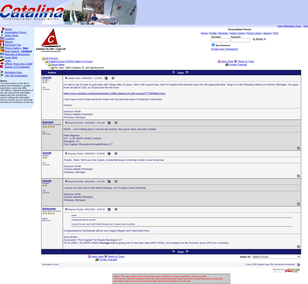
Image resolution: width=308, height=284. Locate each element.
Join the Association (16, 75)
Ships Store (11, 35)
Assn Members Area (289, 26)
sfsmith (46, 77)
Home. (8, 29)
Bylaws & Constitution (17, 66)
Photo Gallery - (16, 48)
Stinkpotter (49, 208)
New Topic (228, 61)
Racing (9, 41)
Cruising (9, 38)
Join (305, 26)
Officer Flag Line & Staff (18, 63)
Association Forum (15, 32)
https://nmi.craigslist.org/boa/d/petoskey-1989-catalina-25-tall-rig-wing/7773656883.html (114, 93)
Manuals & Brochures (17, 54)
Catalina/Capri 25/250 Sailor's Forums (70, 61)
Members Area (13, 72)
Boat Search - (18, 51)
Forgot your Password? (224, 49)
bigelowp (48, 122)
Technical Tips (13, 44)
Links (8, 60)
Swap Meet (11, 57)
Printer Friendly (238, 64)
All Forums (51, 58)
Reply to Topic (246, 61)
